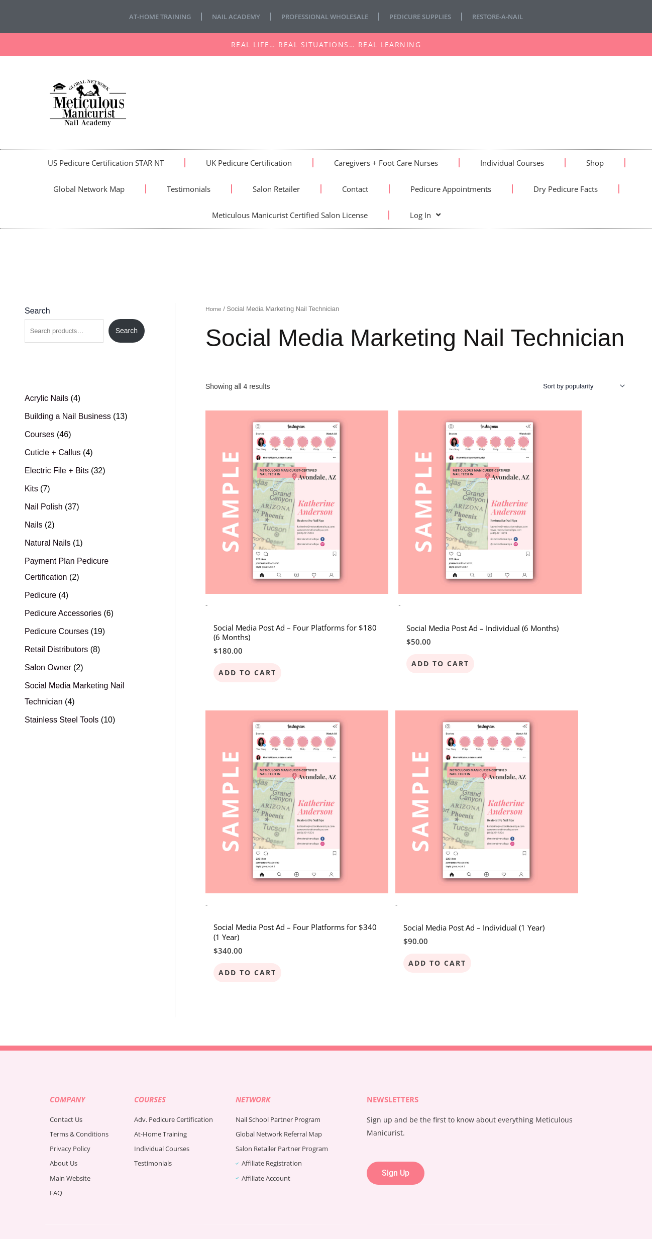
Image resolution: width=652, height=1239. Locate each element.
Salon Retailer (276, 189)
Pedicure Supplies (427, 16)
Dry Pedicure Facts (565, 189)
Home (214, 309)
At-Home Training (148, 16)
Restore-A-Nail (510, 16)
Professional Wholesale (324, 16)
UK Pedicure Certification (249, 163)
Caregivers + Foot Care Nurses (386, 163)
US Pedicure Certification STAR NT (106, 163)
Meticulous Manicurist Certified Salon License (290, 215)
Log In (425, 215)
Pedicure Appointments (450, 189)
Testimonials (188, 189)
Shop (595, 163)
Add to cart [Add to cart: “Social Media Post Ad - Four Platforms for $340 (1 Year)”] (535, 626)
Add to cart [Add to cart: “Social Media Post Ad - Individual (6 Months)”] (391, 626)
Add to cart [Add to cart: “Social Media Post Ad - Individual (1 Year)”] (248, 879)
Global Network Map (89, 189)
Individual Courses (512, 163)
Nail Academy (229, 16)
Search (37, 310)
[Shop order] (578, 386)
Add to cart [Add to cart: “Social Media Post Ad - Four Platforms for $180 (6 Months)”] (248, 626)
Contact (355, 189)
